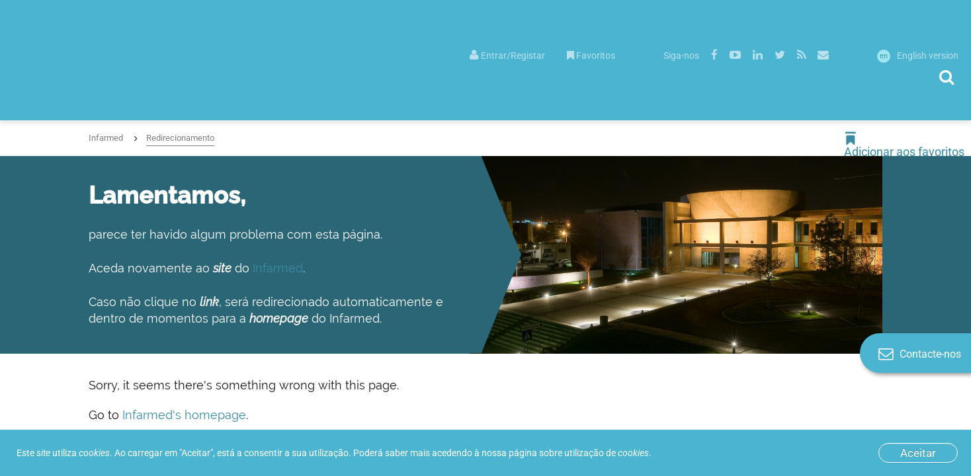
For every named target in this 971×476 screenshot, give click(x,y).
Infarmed (106, 138)
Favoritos (591, 55)
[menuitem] (507, 54)
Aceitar (918, 452)
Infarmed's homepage (184, 415)
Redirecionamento (180, 138)
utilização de (606, 453)
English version (917, 55)
